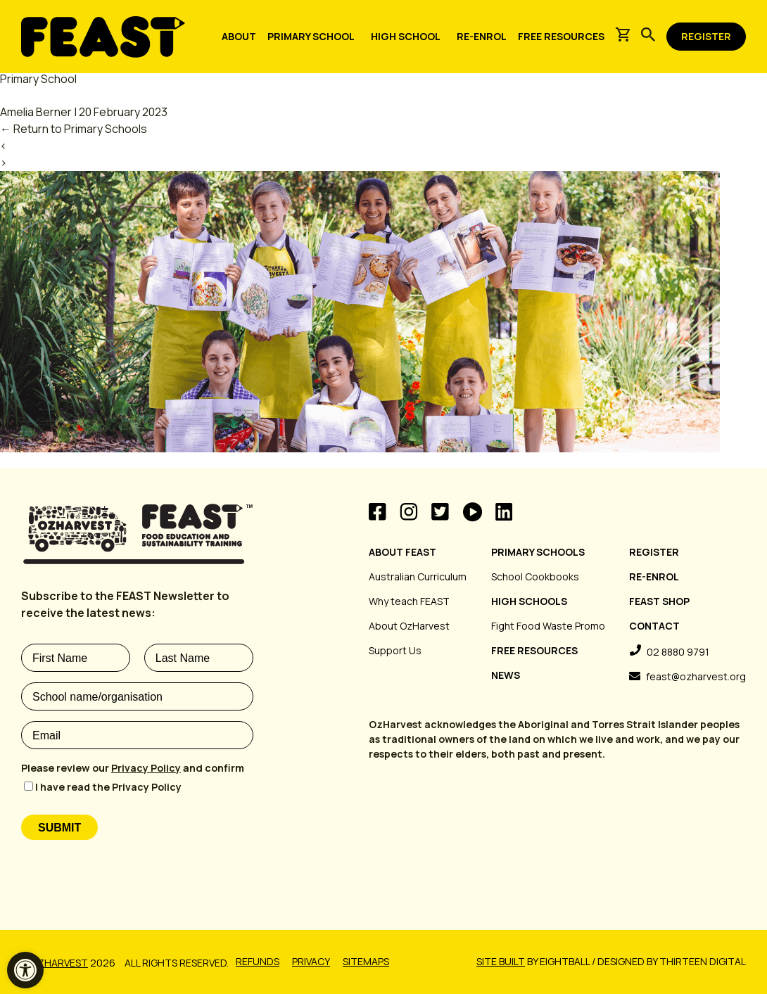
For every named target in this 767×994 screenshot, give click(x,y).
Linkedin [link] (503, 512)
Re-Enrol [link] (654, 576)
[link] (25, 970)
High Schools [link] (529, 601)
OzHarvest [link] (59, 962)
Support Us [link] (395, 650)
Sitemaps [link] (366, 961)
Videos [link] (472, 512)
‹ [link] (3, 145)
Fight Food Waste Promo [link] (548, 625)
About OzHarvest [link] (409, 625)
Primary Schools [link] (538, 552)
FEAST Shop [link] (659, 601)
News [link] (505, 675)
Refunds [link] (257, 961)
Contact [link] (654, 625)
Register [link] (654, 552)
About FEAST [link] (402, 552)
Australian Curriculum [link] (418, 576)
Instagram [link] (409, 512)
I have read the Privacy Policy (108, 787)
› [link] (3, 162)
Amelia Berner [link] (36, 112)
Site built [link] (500, 961)
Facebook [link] (377, 512)
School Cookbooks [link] (535, 576)
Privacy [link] (311, 961)
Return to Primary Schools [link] (73, 128)
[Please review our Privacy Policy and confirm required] (137, 768)
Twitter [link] (440, 512)
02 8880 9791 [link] (678, 651)
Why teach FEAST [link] (409, 601)
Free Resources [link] (534, 650)
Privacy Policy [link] (146, 768)
